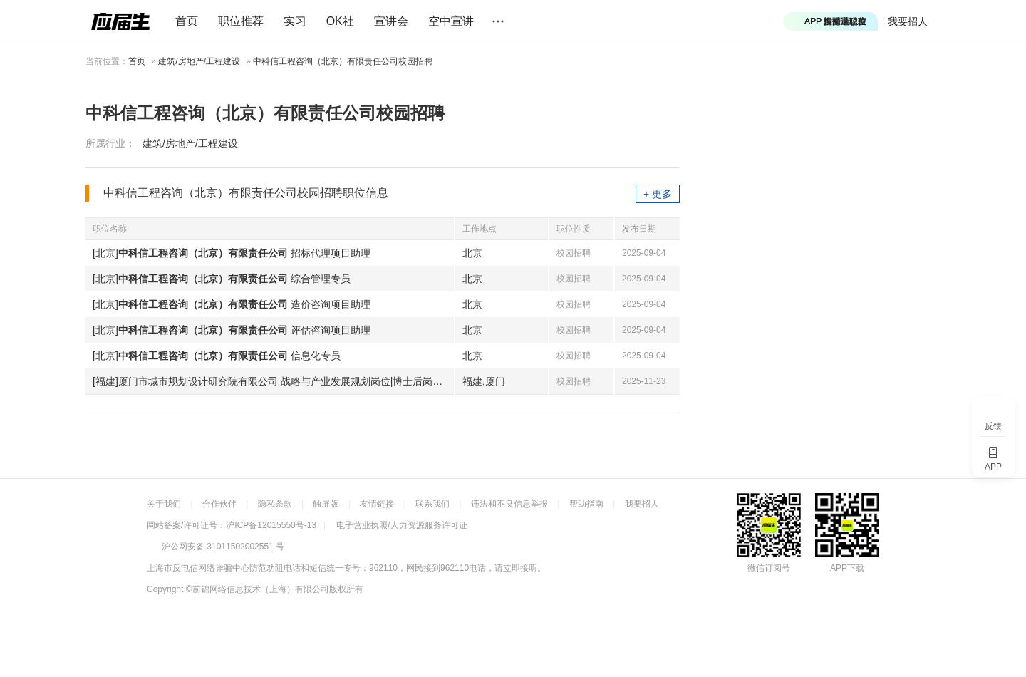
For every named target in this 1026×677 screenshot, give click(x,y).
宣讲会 (391, 21)
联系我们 (432, 504)
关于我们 (164, 504)
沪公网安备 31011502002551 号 (223, 547)
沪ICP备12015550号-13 (271, 525)
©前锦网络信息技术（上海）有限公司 (257, 589)
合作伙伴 (219, 504)
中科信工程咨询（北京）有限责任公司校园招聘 (342, 61)
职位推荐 (241, 21)
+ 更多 (657, 194)
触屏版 (325, 504)
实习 (295, 21)
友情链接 (377, 504)
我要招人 (908, 21)
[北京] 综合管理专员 (222, 278)
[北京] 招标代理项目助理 (231, 253)
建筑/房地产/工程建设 (199, 61)
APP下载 (847, 568)
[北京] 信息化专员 (217, 355)
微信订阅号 (768, 568)
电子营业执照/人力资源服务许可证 (401, 525)
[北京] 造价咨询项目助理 (231, 304)
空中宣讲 (451, 21)
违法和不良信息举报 (509, 504)
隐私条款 (275, 504)
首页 (186, 21)
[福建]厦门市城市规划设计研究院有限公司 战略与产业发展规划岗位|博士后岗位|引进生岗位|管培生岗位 (273, 381)
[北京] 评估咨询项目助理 (231, 330)
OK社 (340, 21)
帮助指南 (586, 504)
